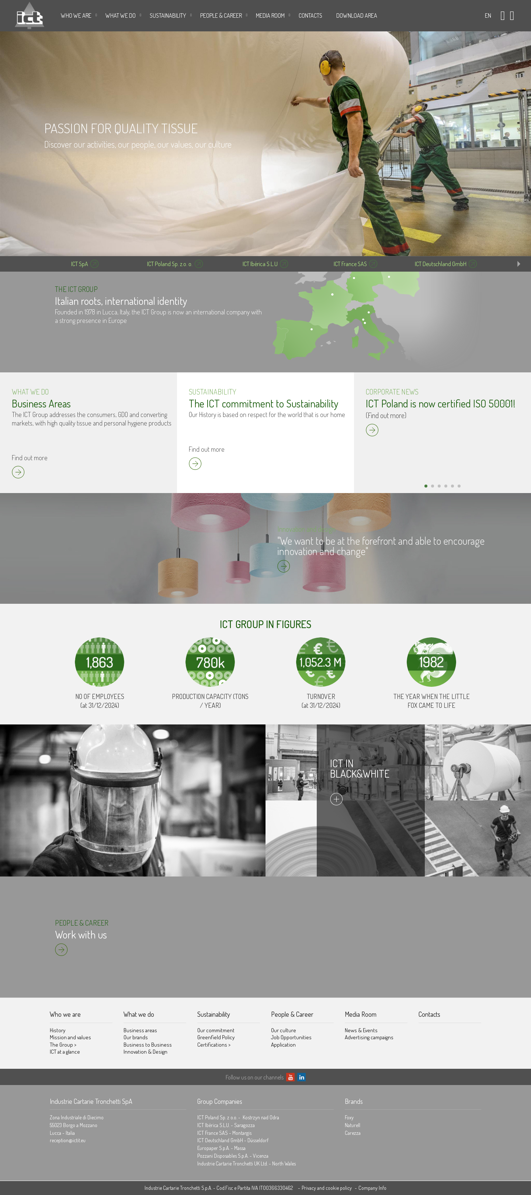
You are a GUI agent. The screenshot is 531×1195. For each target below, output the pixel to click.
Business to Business (148, 1044)
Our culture (283, 1030)
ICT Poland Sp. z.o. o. (169, 264)
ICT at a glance (65, 1051)
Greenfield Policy (216, 1037)
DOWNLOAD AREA (356, 15)
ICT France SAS (350, 264)
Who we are (76, 15)
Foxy (349, 1117)
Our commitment (216, 1030)
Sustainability (168, 15)
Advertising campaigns (369, 1037)
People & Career (221, 15)
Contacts (310, 15)
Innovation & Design (145, 1051)
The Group (63, 1044)
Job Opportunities (291, 1037)
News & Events (361, 1030)
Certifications (213, 1044)
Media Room (270, 15)
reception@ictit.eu (68, 1140)
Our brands (136, 1037)
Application (283, 1044)
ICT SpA (79, 264)
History (57, 1030)
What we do (120, 15)
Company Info (372, 1188)
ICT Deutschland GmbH (440, 264)
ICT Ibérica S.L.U (260, 264)
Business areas (140, 1030)
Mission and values (70, 1037)
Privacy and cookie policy (327, 1188)
